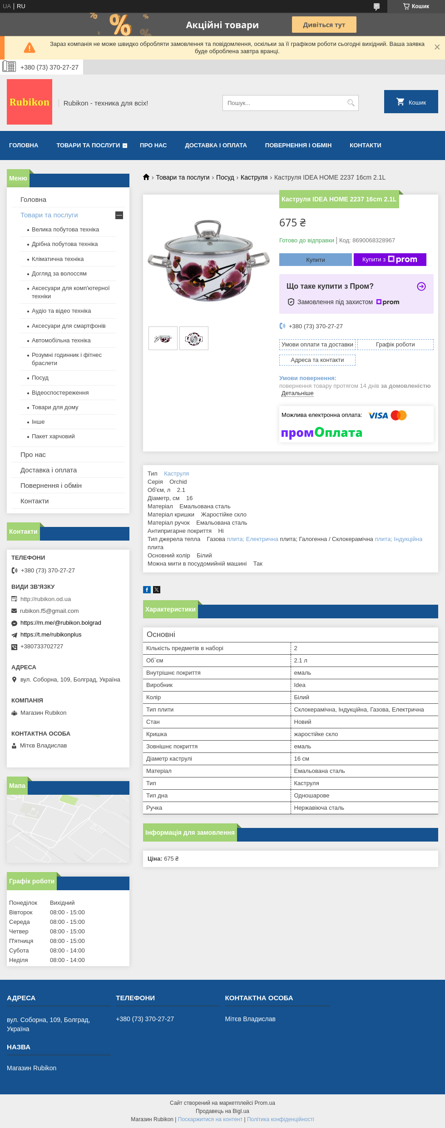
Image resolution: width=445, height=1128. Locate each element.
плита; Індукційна (398, 539)
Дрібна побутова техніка (65, 244)
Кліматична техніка (58, 259)
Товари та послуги (88, 145)
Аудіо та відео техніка (61, 310)
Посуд (225, 177)
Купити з (389, 260)
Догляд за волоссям (59, 273)
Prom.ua (265, 1103)
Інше (38, 421)
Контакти (365, 145)
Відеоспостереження (60, 392)
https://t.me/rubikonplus (50, 634)
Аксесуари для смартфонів (69, 325)
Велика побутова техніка (65, 229)
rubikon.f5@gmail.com (49, 610)
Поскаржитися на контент (210, 1119)
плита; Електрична (252, 539)
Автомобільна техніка (61, 340)
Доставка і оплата (216, 145)
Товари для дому (55, 407)
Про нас (153, 145)
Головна (23, 145)
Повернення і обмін (298, 145)
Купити (315, 259)
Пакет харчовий (53, 436)
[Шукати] (351, 103)
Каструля (254, 177)
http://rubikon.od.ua (45, 599)
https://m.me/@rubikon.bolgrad (60, 622)
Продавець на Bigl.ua (222, 1111)
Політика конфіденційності (280, 1119)
